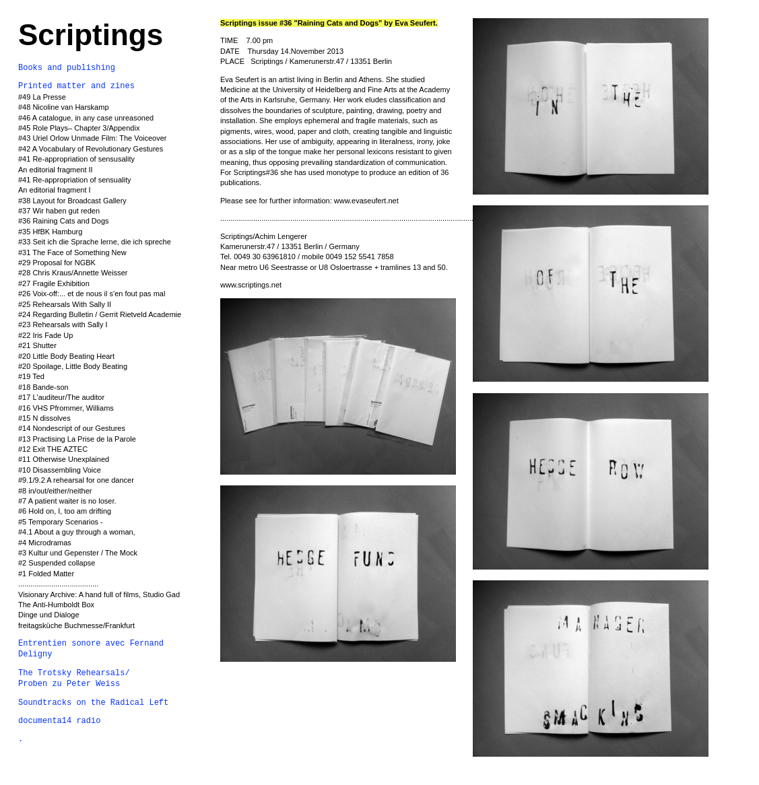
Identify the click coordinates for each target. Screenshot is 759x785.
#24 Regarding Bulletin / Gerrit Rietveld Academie (99, 314)
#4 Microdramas (44, 543)
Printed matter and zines (76, 86)
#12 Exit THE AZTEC (53, 449)
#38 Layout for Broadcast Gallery (72, 201)
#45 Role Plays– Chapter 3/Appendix (78, 128)
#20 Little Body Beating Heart (66, 356)
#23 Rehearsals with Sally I (63, 324)
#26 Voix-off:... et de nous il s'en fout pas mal (91, 293)
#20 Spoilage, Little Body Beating (72, 366)
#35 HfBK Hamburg (50, 232)
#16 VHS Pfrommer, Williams (66, 408)
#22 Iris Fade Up (45, 335)
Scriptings (90, 34)
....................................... (58, 584)
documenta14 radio (59, 721)
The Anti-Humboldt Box (56, 605)
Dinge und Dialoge (48, 615)
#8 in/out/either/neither (55, 491)
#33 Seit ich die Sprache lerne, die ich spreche (94, 242)
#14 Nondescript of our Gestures (71, 428)
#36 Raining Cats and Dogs (63, 221)
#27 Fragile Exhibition (54, 283)
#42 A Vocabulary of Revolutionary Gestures (90, 149)
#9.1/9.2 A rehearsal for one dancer (76, 480)
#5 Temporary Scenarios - (60, 522)
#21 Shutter (37, 345)
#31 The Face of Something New (72, 252)
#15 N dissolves (44, 418)
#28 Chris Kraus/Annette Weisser (72, 273)
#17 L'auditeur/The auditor (61, 397)
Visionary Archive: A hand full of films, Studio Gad (99, 594)
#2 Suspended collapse (56, 563)
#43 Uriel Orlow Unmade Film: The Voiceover (92, 138)
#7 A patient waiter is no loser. (68, 501)
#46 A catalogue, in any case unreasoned (86, 118)
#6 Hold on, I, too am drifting (64, 511)
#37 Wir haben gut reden (59, 211)
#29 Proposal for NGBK (57, 263)
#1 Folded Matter (46, 574)
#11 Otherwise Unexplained (63, 459)
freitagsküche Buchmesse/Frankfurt (76, 625)
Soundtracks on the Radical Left (93, 703)
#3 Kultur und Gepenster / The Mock (77, 553)
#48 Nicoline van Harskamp (63, 107)
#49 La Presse (42, 97)
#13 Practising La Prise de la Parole (77, 439)
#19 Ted (31, 376)
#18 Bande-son (43, 387)
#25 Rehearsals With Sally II (64, 304)
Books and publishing (66, 68)
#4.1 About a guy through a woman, (76, 532)
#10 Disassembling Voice (59, 470)
